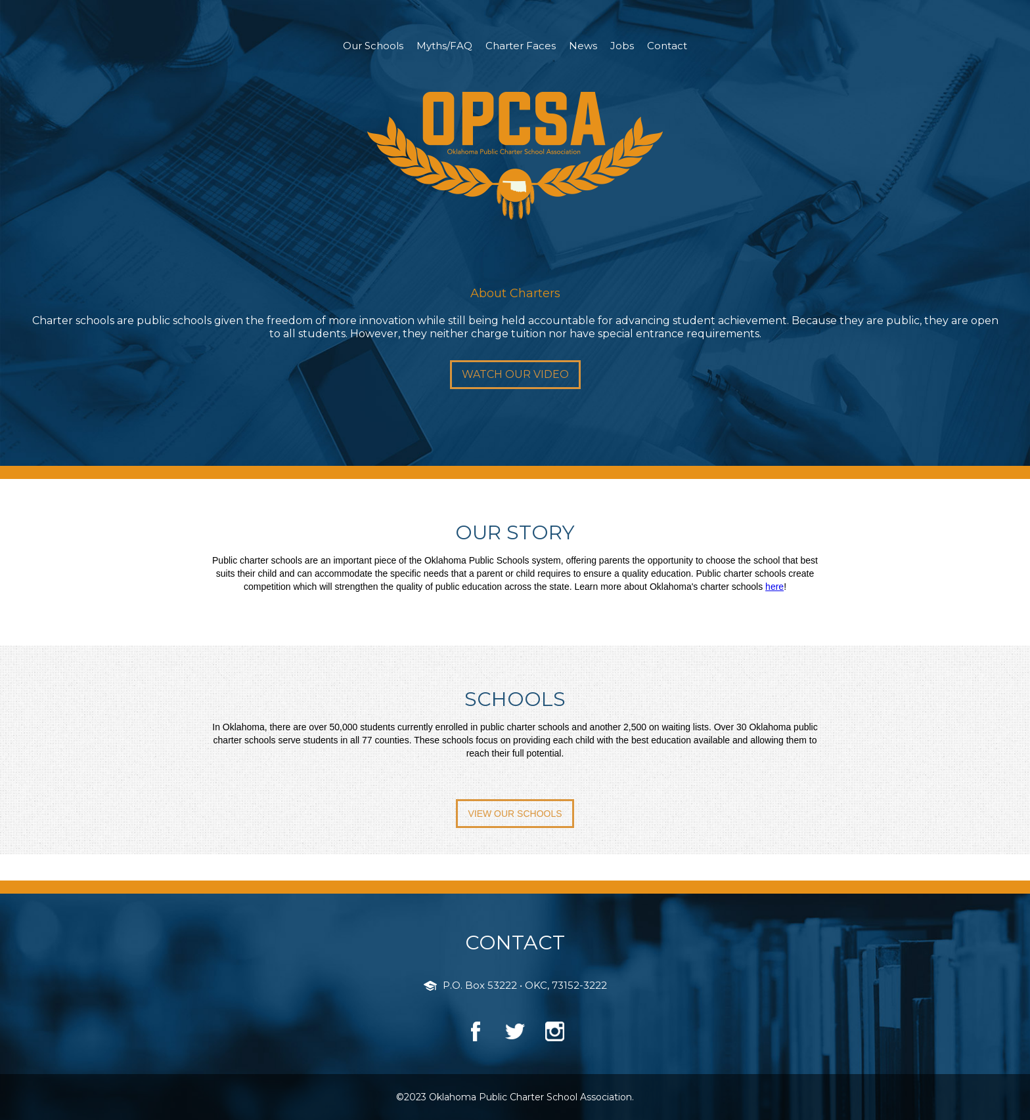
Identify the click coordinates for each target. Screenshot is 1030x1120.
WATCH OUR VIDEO (515, 374)
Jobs (622, 45)
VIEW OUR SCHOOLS (515, 813)
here (774, 586)
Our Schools (373, 45)
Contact (667, 45)
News (583, 45)
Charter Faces (520, 45)
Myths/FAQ (444, 45)
